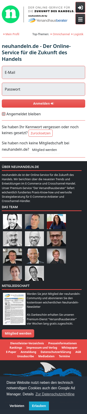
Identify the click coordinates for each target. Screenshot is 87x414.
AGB (78, 352)
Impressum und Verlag (42, 348)
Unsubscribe (25, 356)
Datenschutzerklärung (56, 352)
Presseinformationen (62, 343)
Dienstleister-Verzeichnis (27, 343)
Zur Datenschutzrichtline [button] (55, 394)
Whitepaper (69, 348)
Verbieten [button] (17, 406)
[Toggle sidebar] (80, 7)
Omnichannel (60, 34)
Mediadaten (46, 356)
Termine (64, 356)
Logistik (77, 34)
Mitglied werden (44, 150)
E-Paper (11, 352)
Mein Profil (11, 34)
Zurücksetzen (41, 133)
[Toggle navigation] (80, 19)
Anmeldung (28, 352)
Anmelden (43, 103)
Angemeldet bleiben (23, 113)
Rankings (16, 348)
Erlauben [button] (39, 406)
